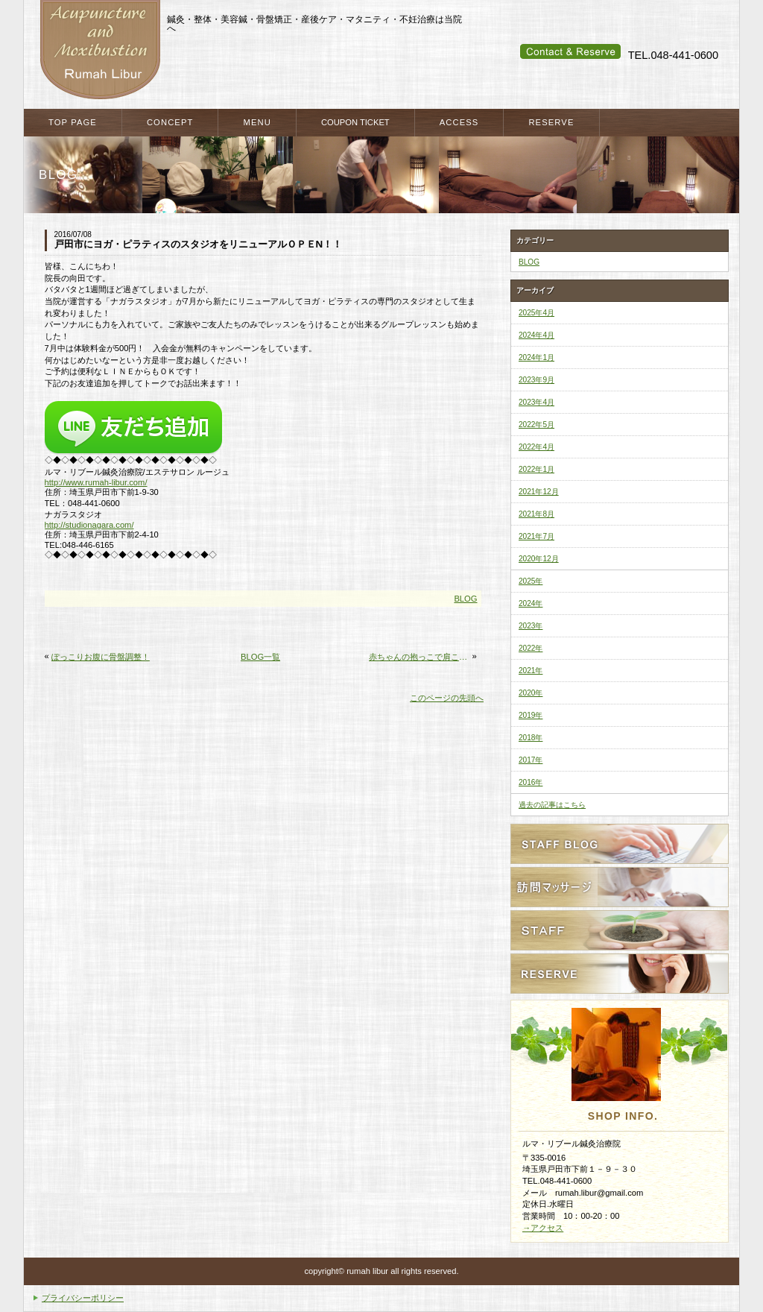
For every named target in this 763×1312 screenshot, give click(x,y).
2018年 (530, 738)
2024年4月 (536, 335)
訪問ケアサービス (619, 887)
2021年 (530, 670)
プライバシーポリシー (83, 1297)
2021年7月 (536, 536)
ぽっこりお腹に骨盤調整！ (100, 656)
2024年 (530, 603)
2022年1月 (536, 469)
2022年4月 (536, 447)
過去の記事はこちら (552, 805)
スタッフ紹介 (619, 930)
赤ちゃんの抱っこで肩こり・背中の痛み (419, 656)
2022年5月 (536, 424)
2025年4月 (536, 313)
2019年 (530, 715)
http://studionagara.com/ (89, 524)
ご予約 (619, 973)
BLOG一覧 (260, 656)
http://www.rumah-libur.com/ (96, 482)
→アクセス (542, 1227)
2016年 (530, 782)
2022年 (530, 648)
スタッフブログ (619, 844)
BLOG (465, 598)
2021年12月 (539, 492)
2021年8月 (536, 514)
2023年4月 (536, 402)
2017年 (530, 760)
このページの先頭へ (447, 697)
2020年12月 (539, 559)
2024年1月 (536, 357)
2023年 (530, 626)
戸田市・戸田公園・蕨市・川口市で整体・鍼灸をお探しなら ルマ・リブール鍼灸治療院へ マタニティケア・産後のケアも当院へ (100, 50)
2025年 (530, 581)
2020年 (530, 693)
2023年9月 (536, 380)
